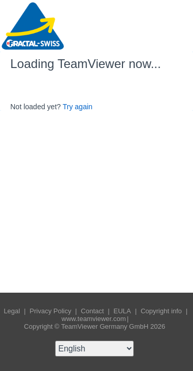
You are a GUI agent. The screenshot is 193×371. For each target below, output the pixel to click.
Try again (78, 107)
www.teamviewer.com (94, 319)
